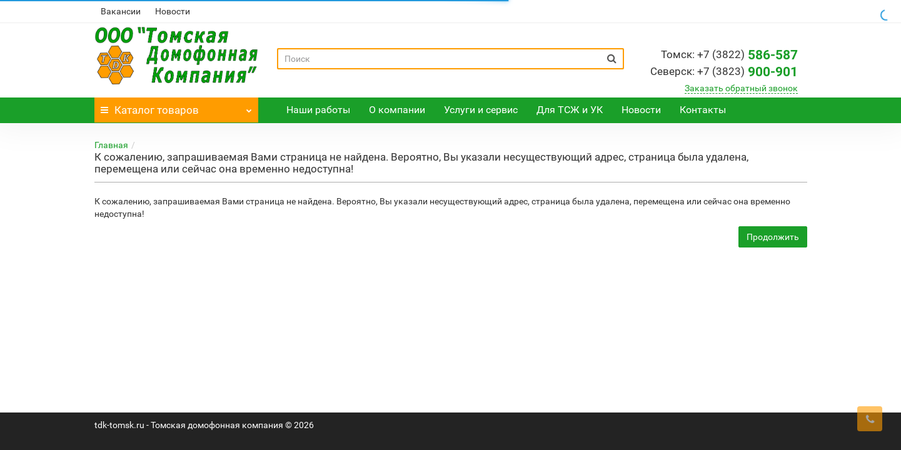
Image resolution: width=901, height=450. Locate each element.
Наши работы (318, 110)
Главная (111, 145)
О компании (397, 110)
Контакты (703, 110)
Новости (172, 11)
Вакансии (121, 11)
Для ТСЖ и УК (569, 110)
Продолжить (773, 237)
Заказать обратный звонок (741, 88)
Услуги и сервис (481, 110)
